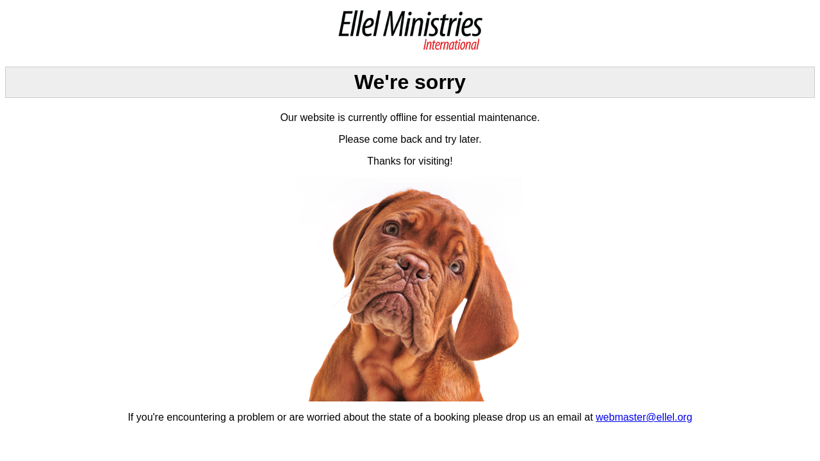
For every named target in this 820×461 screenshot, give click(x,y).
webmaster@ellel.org (644, 417)
